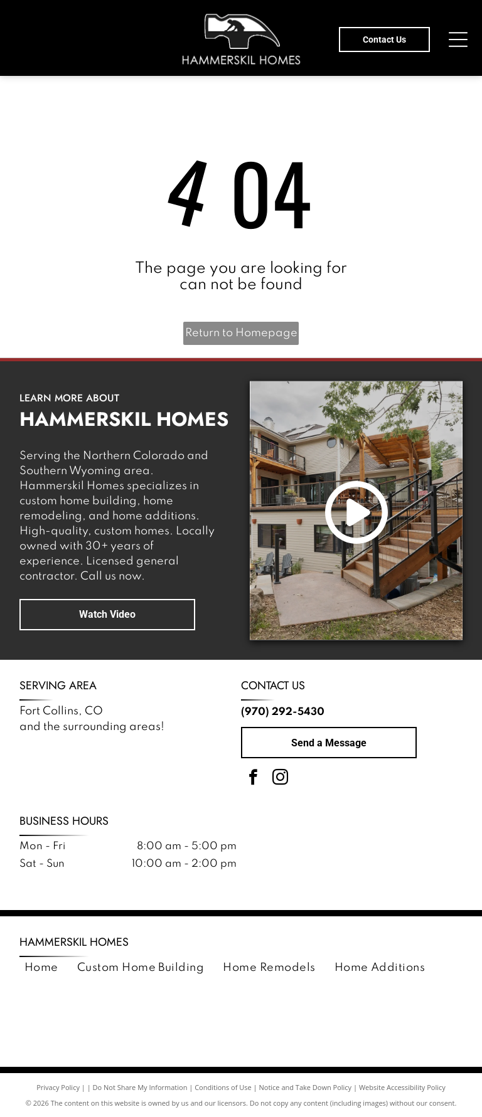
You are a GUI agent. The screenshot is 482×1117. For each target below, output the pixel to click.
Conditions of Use (223, 1087)
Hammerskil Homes (74, 942)
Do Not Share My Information (140, 1087)
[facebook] (253, 779)
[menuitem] (41, 968)
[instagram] (280, 779)
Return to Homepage (241, 333)
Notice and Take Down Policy (305, 1087)
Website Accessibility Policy (402, 1087)
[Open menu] (458, 39)
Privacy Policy (58, 1087)
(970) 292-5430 (282, 712)
